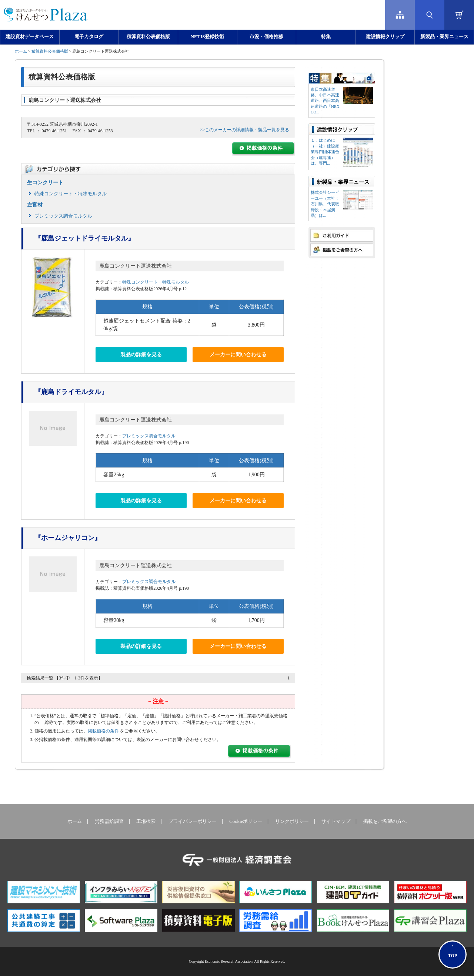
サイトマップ (335, 821)
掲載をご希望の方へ (385, 821)
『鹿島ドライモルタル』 (71, 392)
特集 (326, 36)
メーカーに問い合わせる (238, 354)
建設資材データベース (30, 36)
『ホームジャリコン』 (67, 538)
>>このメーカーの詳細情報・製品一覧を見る (244, 129)
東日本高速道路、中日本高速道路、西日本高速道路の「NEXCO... (325, 101)
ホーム (21, 51)
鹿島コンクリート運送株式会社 (135, 266)
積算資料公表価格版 (148, 36)
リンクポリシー (292, 821)
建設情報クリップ (385, 36)
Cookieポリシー (245, 821)
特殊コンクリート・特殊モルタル (70, 193)
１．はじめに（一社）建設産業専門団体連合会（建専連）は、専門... (325, 151)
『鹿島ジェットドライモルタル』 (84, 238)
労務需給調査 (109, 821)
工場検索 (146, 821)
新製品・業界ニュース (444, 36)
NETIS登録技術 (207, 36)
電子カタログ (88, 36)
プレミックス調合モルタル (63, 216)
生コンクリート (45, 182)
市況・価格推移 (266, 36)
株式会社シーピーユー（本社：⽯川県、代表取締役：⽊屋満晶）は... (325, 204)
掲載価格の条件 (103, 731)
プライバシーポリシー (192, 821)
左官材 (35, 205)
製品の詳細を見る (141, 354)
